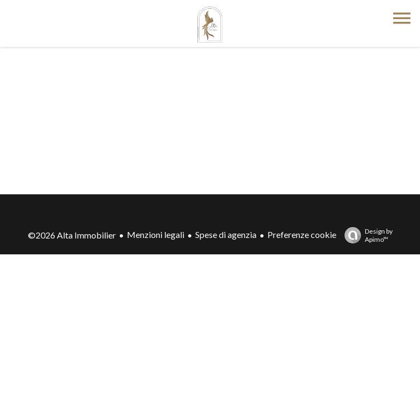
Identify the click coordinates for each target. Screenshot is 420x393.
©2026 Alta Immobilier (72, 235)
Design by (366, 235)
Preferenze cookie (301, 234)
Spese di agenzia (225, 234)
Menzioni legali (155, 234)
